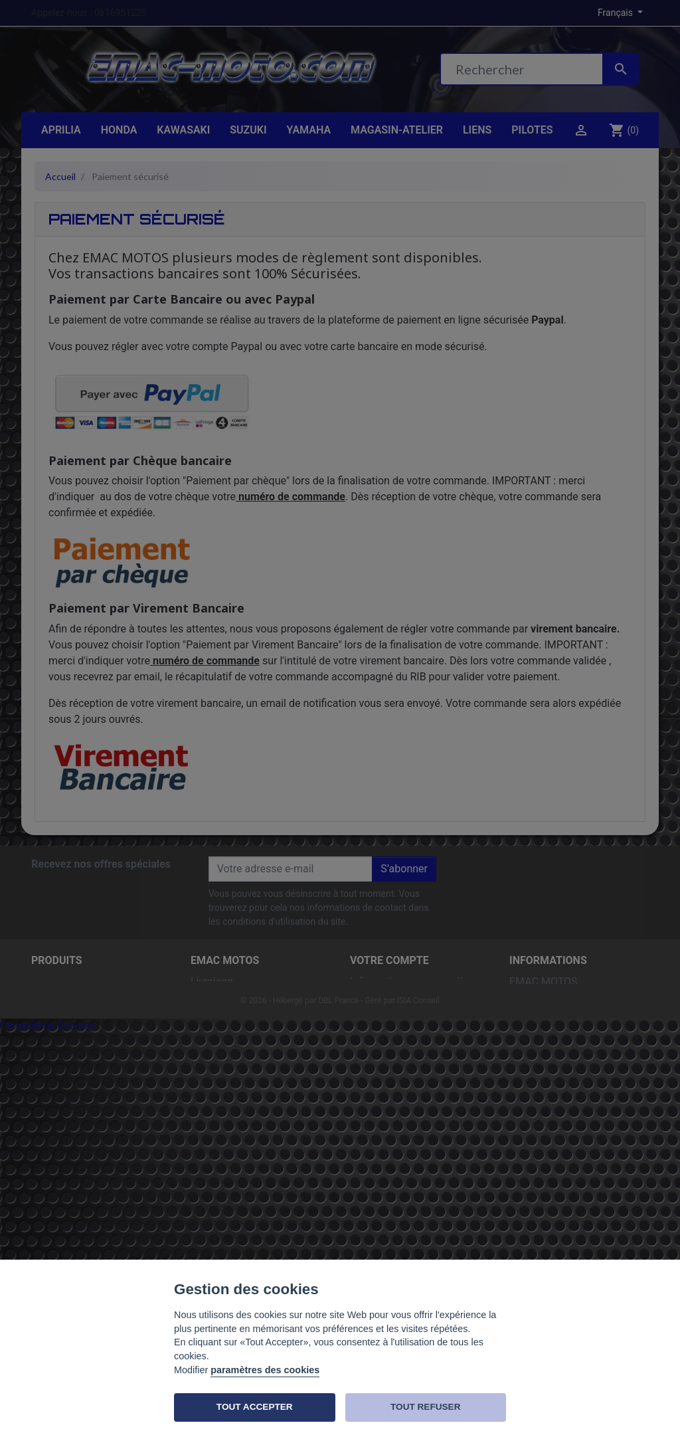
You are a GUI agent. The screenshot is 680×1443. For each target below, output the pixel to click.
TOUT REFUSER (425, 1407)
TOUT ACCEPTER (254, 1407)
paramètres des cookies (265, 1370)
